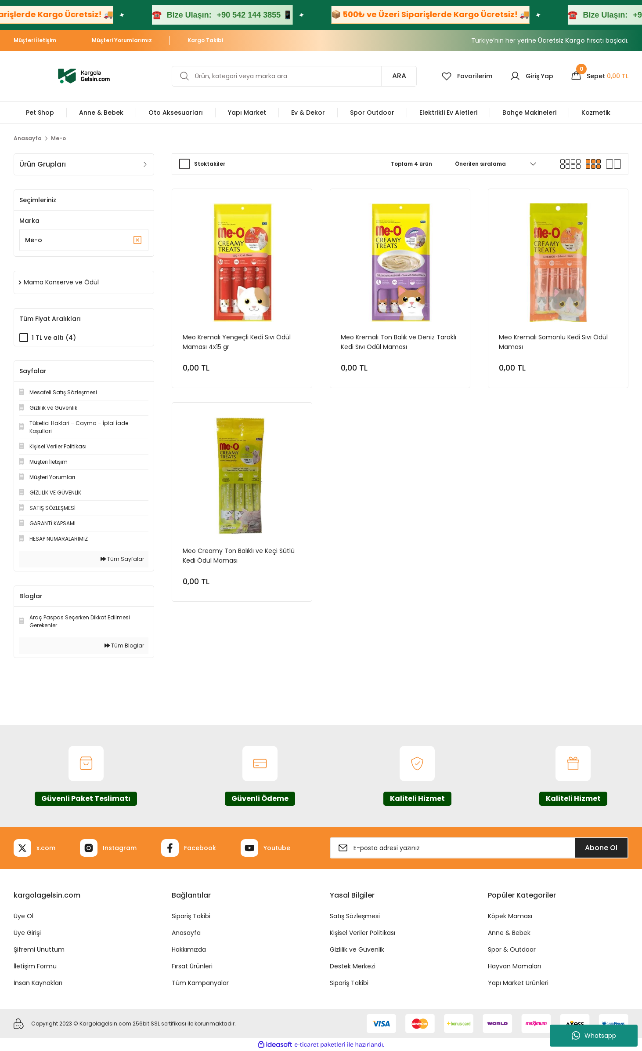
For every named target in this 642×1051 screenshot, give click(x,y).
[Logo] (84, 75)
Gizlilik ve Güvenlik (357, 949)
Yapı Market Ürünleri (518, 982)
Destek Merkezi (352, 966)
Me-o (58, 138)
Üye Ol (23, 916)
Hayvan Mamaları (514, 966)
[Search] (294, 76)
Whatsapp (594, 1035)
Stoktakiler (209, 163)
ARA (399, 76)
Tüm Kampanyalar (200, 982)
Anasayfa (186, 932)
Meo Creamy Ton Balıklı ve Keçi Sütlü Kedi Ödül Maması (239, 555)
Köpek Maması (510, 916)
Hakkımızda (189, 949)
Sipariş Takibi (191, 916)
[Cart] (599, 76)
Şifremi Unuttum (39, 949)
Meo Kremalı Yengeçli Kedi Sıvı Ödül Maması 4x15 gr (237, 342)
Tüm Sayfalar (122, 559)
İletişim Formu (35, 966)
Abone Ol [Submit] (601, 848)
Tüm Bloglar (124, 645)
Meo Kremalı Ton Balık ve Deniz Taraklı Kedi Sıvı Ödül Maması (398, 342)
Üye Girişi (27, 932)
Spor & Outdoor (512, 949)
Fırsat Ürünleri (192, 966)
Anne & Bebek (509, 932)
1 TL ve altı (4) (54, 337)
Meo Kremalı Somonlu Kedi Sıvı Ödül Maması (553, 342)
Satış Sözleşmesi (355, 916)
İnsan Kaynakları (38, 982)
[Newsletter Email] (479, 847)
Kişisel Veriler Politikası (362, 932)
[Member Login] (531, 76)
